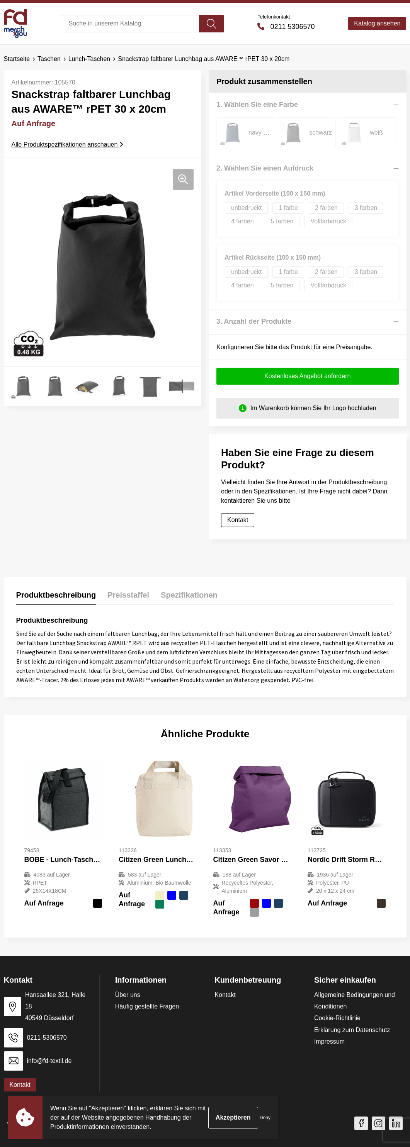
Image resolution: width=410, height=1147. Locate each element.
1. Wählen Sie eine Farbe (257, 104)
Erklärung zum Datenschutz (352, 1030)
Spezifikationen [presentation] (189, 595)
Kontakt (237, 520)
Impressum (329, 1041)
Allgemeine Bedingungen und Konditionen (354, 1001)
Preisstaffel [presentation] (128, 595)
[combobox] (130, 23)
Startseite (17, 59)
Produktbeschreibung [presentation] (56, 595)
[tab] (56, 596)
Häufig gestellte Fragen (147, 1006)
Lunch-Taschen (89, 59)
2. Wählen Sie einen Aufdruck (264, 168)
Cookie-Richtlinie (337, 1018)
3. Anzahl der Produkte (253, 321)
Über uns (127, 995)
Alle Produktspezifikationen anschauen (67, 144)
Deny (265, 1117)
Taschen (49, 59)
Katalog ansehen (377, 23)
